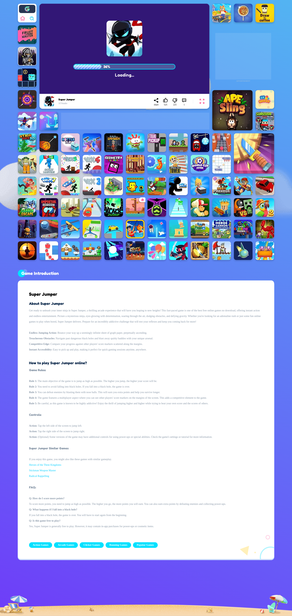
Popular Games (145, 545)
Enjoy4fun (27, 6)
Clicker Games (91, 545)
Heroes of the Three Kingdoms (45, 464)
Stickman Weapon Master (42, 470)
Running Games (118, 545)
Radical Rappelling (39, 476)
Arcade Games (66, 545)
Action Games (40, 545)
